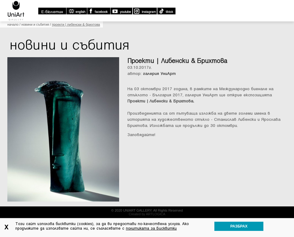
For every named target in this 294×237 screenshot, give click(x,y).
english (76, 11)
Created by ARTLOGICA (147, 214)
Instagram (144, 11)
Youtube (121, 11)
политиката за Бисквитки (151, 228)
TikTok (166, 11)
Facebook (98, 11)
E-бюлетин (52, 11)
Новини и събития (35, 24)
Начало (12, 24)
